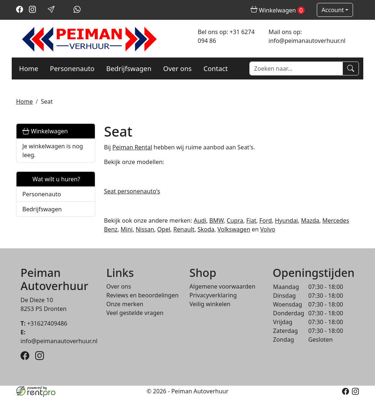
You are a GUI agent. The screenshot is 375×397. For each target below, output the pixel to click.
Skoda (205, 229)
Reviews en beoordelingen (142, 295)
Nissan (144, 229)
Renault (183, 229)
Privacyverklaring (213, 295)
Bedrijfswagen (129, 68)
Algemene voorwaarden (222, 286)
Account (333, 10)
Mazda (310, 220)
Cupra (235, 220)
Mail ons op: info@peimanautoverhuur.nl (306, 36)
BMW (216, 220)
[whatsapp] (77, 11)
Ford (265, 220)
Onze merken (124, 304)
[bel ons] (64, 11)
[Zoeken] (350, 68)
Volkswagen (234, 229)
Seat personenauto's (132, 191)
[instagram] (32, 11)
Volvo (267, 229)
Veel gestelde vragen (134, 313)
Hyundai (286, 220)
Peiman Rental (132, 147)
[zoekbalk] (296, 68)
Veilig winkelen (209, 304)
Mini (126, 229)
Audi (200, 220)
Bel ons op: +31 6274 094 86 (226, 36)
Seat (47, 101)
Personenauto (72, 68)
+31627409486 (44, 323)
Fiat (251, 220)
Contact (215, 68)
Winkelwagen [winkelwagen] (277, 10)
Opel (163, 229)
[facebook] (19, 11)
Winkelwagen (45, 131)
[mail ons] (51, 11)
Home (28, 68)
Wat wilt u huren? (51, 179)
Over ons (177, 68)
